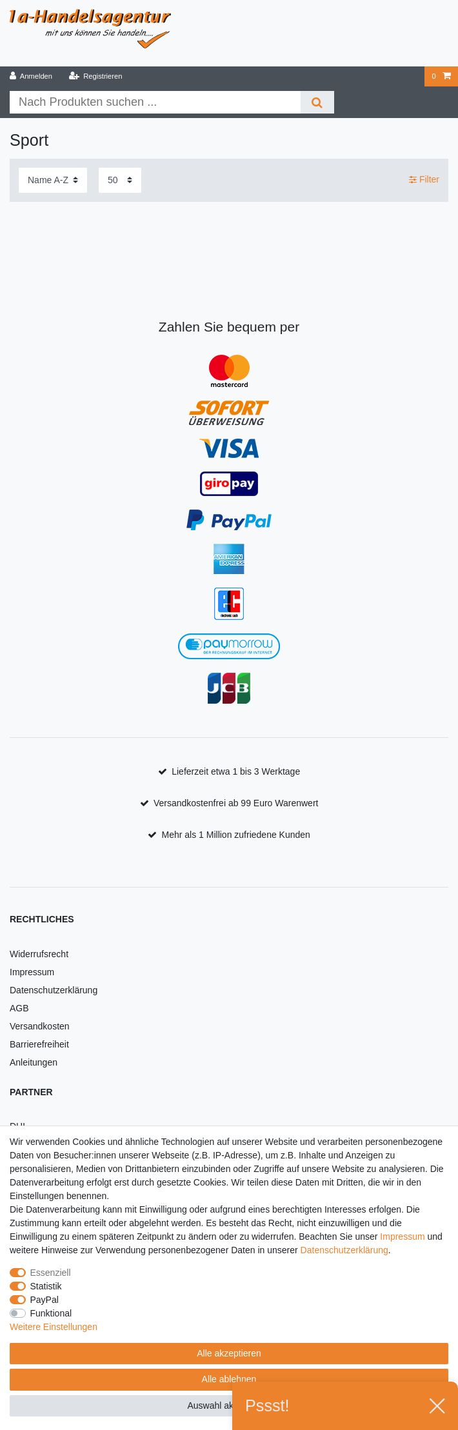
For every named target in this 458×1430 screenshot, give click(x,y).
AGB (19, 1008)
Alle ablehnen (229, 1379)
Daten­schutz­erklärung (344, 1250)
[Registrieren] (95, 76)
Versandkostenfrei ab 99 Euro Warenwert (236, 803)
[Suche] (317, 102)
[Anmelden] (31, 76)
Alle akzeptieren (229, 1353)
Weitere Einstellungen (53, 1327)
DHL (19, 1126)
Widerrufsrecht (39, 954)
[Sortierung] (53, 180)
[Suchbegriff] (155, 102)
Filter (424, 180)
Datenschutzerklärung (53, 990)
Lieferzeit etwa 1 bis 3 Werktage (236, 771)
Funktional (51, 1313)
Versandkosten (40, 1026)
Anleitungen (33, 1062)
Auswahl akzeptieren (228, 1405)
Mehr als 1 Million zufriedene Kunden (236, 834)
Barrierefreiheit (39, 1044)
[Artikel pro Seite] (120, 180)
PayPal (44, 1300)
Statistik (46, 1286)
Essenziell (50, 1272)
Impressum (32, 972)
